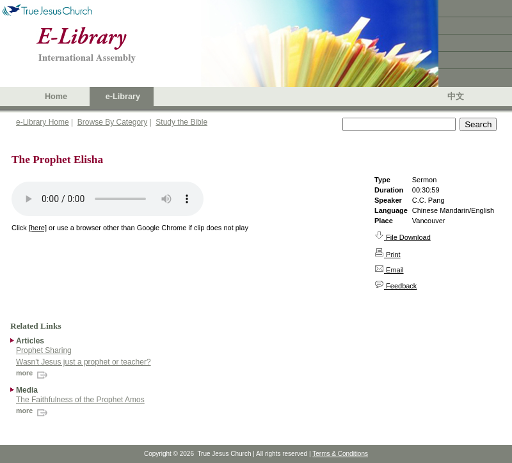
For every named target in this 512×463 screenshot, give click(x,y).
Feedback (395, 286)
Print (387, 254)
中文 (455, 96)
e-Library (123, 96)
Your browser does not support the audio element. (108, 199)
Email (389, 270)
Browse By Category (112, 122)
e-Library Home (42, 122)
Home (56, 96)
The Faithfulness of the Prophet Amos (80, 399)
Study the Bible (181, 122)
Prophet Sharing (44, 350)
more (33, 373)
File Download (402, 237)
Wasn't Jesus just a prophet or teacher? (83, 361)
